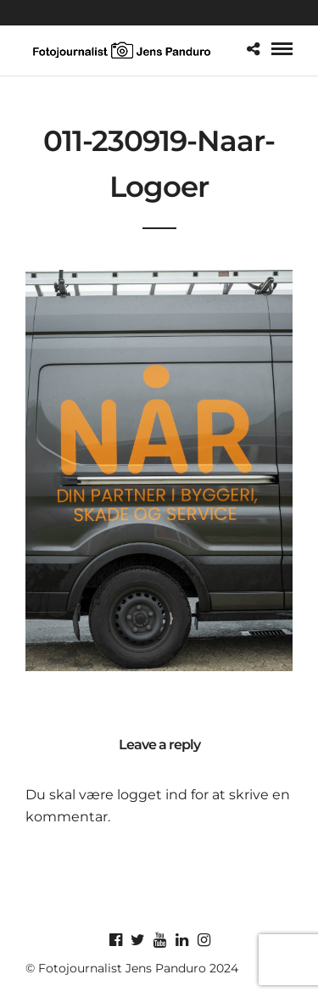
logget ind (152, 795)
